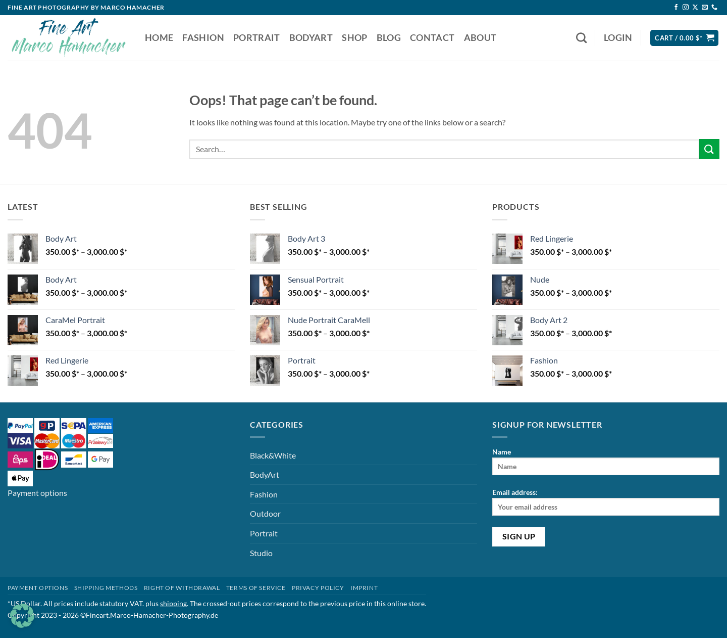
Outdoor (265, 513)
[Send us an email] (705, 7)
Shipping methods (106, 587)
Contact (432, 37)
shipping (173, 603)
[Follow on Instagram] (686, 7)
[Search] (581, 37)
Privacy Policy (318, 587)
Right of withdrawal (182, 587)
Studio (261, 553)
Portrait (256, 37)
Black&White (273, 455)
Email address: (605, 502)
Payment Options (38, 587)
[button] (618, 38)
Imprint (364, 587)
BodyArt (311, 37)
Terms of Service (256, 587)
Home (159, 37)
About (480, 37)
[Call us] (714, 7)
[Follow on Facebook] (676, 7)
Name (605, 461)
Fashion (203, 37)
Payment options (37, 492)
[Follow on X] (695, 7)
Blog (389, 37)
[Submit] (709, 149)
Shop (354, 37)
